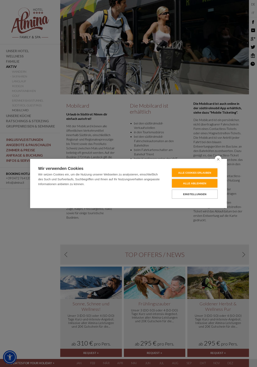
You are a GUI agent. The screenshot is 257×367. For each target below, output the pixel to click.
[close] (218, 159)
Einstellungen (195, 194)
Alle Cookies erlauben (194, 172)
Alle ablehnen (194, 183)
